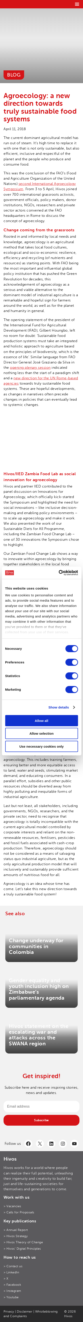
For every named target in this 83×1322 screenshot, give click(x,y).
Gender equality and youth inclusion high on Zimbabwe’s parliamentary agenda (39, 989)
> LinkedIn (11, 1272)
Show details (58, 707)
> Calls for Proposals (19, 1212)
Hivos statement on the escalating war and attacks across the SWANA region (38, 1035)
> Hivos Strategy (16, 1236)
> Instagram (12, 1291)
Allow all (41, 720)
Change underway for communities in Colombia (36, 946)
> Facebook (12, 1284)
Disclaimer (24, 1311)
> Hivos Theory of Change (23, 1242)
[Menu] (77, 4)
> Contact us (13, 1266)
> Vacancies (12, 1206)
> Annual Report (16, 1230)
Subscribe (41, 1120)
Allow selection (41, 733)
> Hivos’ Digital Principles (22, 1248)
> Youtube (11, 1297)
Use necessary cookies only (41, 746)
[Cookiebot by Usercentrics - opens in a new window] (59, 573)
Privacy (9, 1311)
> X (6, 1278)
